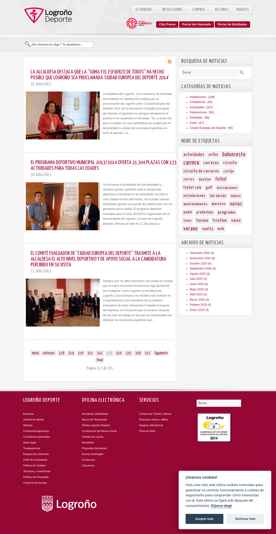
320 (80, 353)
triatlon (220, 220)
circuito (230, 163)
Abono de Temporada (94, 419)
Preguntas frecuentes (94, 448)
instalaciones (194, 196)
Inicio (35, 353)
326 (138, 353)
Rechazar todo (245, 519)
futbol (220, 179)
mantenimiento (195, 204)
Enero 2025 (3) (199, 310)
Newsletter (88, 442)
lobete (236, 196)
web (221, 229)
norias (236, 204)
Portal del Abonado (196, 24)
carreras (211, 163)
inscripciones (227, 188)
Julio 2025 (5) (198, 279)
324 (119, 353)
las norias (218, 196)
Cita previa (88, 465)
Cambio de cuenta (92, 436)
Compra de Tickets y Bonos (155, 413)
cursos (188, 179)
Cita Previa (167, 24)
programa (226, 212)
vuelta (207, 229)
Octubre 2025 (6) (200, 263)
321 (90, 353)
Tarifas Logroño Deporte (96, 425)
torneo (202, 220)
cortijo (228, 171)
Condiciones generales (36, 436)
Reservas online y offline (153, 419)
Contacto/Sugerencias (36, 431)
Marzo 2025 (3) (199, 299)
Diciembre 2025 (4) (202, 253)
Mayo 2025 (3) (199, 289)
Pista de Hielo (147, 431)
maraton (219, 204)
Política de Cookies (34, 465)
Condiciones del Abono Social (99, 431)
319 (71, 353)
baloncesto (234, 154)
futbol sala (192, 188)
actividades (193, 154)
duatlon (205, 179)
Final (100, 360)
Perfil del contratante (35, 459)
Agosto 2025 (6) (200, 274)
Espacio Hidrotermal (151, 425)
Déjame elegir (221, 506)
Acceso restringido (93, 454)
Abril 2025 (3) (198, 294)
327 (147, 353)
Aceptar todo (204, 519)
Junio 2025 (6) (199, 284)
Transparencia (31, 448)
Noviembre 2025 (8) (202, 258)
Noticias (28, 425)
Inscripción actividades (95, 413)
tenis (187, 221)
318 (61, 353)
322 (100, 353)
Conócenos (88, 459)
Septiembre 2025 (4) (203, 268)
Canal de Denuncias (35, 482)
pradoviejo (205, 212)
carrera (191, 163)
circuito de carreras (201, 171)
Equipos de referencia (36, 454)
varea (236, 220)
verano (190, 229)
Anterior (49, 353)
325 (128, 353)
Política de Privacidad (36, 477)
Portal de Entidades (232, 24)
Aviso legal (29, 442)
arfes (213, 154)
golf (209, 188)
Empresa (28, 413)
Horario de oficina (33, 419)
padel (187, 212)
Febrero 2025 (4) (200, 304)
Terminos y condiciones (36, 471)
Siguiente (161, 353)
